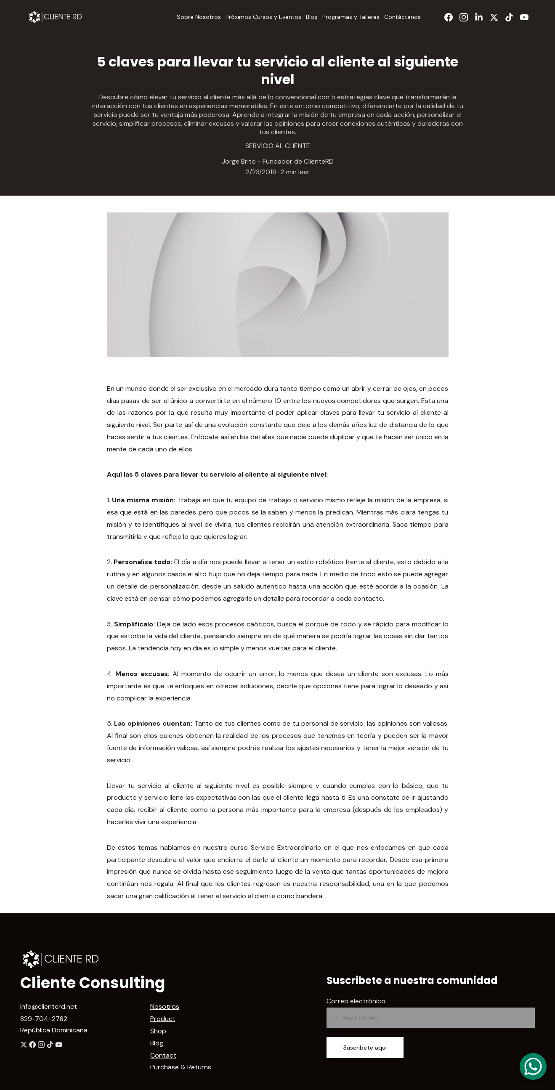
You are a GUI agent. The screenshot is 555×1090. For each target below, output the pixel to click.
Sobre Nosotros (199, 17)
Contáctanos (402, 17)
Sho (156, 1030)
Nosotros (164, 1006)
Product (162, 1018)
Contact (163, 1055)
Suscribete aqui (365, 1047)
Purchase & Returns (180, 1067)
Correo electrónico (356, 1001)
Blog (312, 17)
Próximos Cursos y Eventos (263, 17)
